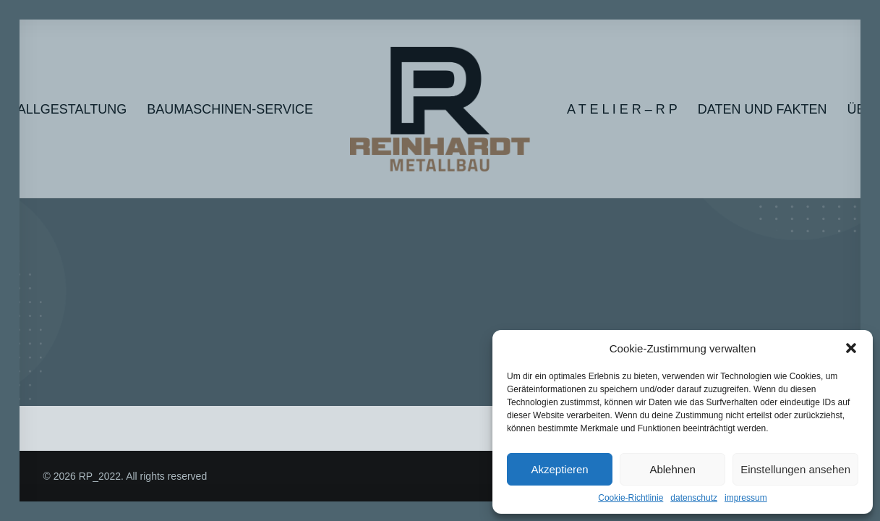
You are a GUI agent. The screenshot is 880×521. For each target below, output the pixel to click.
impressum (746, 498)
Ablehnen (672, 469)
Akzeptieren (559, 469)
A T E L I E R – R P (622, 109)
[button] (851, 348)
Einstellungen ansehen (795, 469)
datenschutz (693, 498)
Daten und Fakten (762, 109)
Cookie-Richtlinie (630, 498)
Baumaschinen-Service (230, 109)
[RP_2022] (440, 109)
